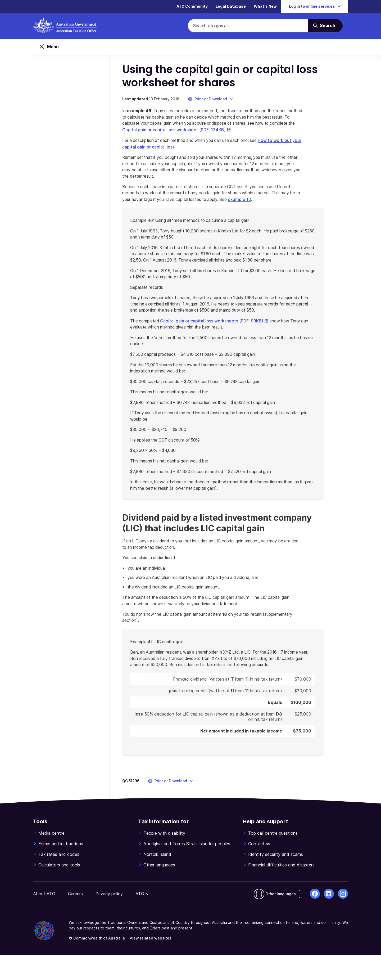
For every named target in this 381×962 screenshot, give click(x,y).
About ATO (44, 900)
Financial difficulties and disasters (281, 872)
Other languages (159, 872)
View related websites (150, 945)
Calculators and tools (59, 872)
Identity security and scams (275, 861)
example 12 (257, 201)
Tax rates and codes (58, 861)
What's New (265, 6)
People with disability (164, 840)
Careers (75, 900)
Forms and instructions (60, 850)
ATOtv (141, 900)
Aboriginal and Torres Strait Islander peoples (186, 850)
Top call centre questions (273, 840)
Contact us (259, 850)
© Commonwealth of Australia (97, 945)
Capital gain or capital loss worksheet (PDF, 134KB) (205, 131)
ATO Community (192, 6)
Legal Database (231, 6)
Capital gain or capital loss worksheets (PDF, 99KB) (216, 324)
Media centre (51, 840)
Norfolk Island (157, 861)
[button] (211, 100)
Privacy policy (109, 900)
